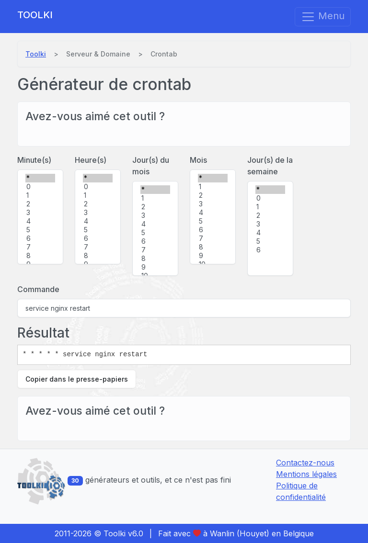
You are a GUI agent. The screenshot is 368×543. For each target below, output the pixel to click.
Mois (198, 160)
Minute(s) (34, 160)
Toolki (35, 15)
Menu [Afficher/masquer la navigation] (323, 17)
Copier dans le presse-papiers (76, 379)
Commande (38, 289)
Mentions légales (306, 474)
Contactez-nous (305, 462)
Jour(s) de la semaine (270, 165)
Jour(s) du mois (150, 165)
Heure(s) (90, 160)
